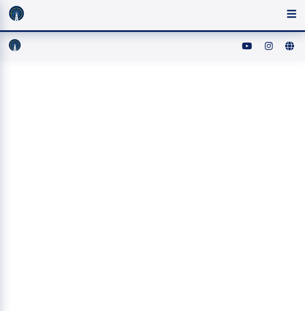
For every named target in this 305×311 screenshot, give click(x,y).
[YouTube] (247, 46)
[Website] (289, 46)
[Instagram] (268, 46)
